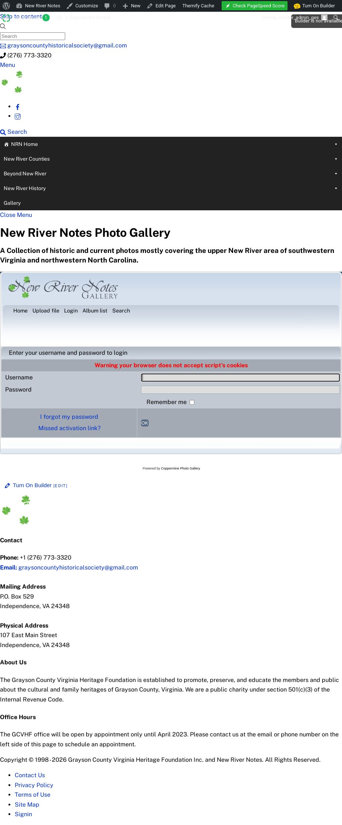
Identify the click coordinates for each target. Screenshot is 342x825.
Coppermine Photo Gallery (180, 468)
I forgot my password (69, 416)
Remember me (167, 402)
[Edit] (60, 485)
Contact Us (30, 775)
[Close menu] (16, 214)
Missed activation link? (69, 428)
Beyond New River (171, 173)
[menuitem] (6, 6)
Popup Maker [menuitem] (31, 17)
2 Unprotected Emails (87, 17)
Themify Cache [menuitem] (198, 5)
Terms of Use (32, 794)
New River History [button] (171, 188)
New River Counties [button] (171, 158)
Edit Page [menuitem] (166, 5)
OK (144, 423)
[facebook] (18, 106)
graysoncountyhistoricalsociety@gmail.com (69, 567)
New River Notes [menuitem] (42, 5)
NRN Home (174, 144)
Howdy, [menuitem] (295, 17)
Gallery (12, 203)
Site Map (27, 804)
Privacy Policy (34, 785)
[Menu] (7, 64)
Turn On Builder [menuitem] (314, 6)
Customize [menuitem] (86, 5)
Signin (23, 814)
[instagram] (18, 116)
